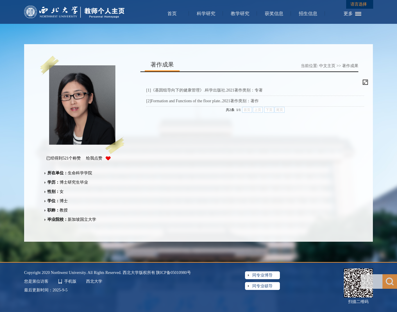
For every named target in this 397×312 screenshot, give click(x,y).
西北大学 (94, 281)
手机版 (70, 281)
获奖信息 (274, 13)
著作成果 (350, 66)
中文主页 (327, 66)
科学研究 (206, 13)
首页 (172, 13)
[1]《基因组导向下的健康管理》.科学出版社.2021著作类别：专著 (204, 90)
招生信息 (308, 13)
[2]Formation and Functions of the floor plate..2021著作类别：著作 (202, 101)
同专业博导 (262, 275)
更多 (348, 13)
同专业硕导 (262, 286)
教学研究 (240, 13)
